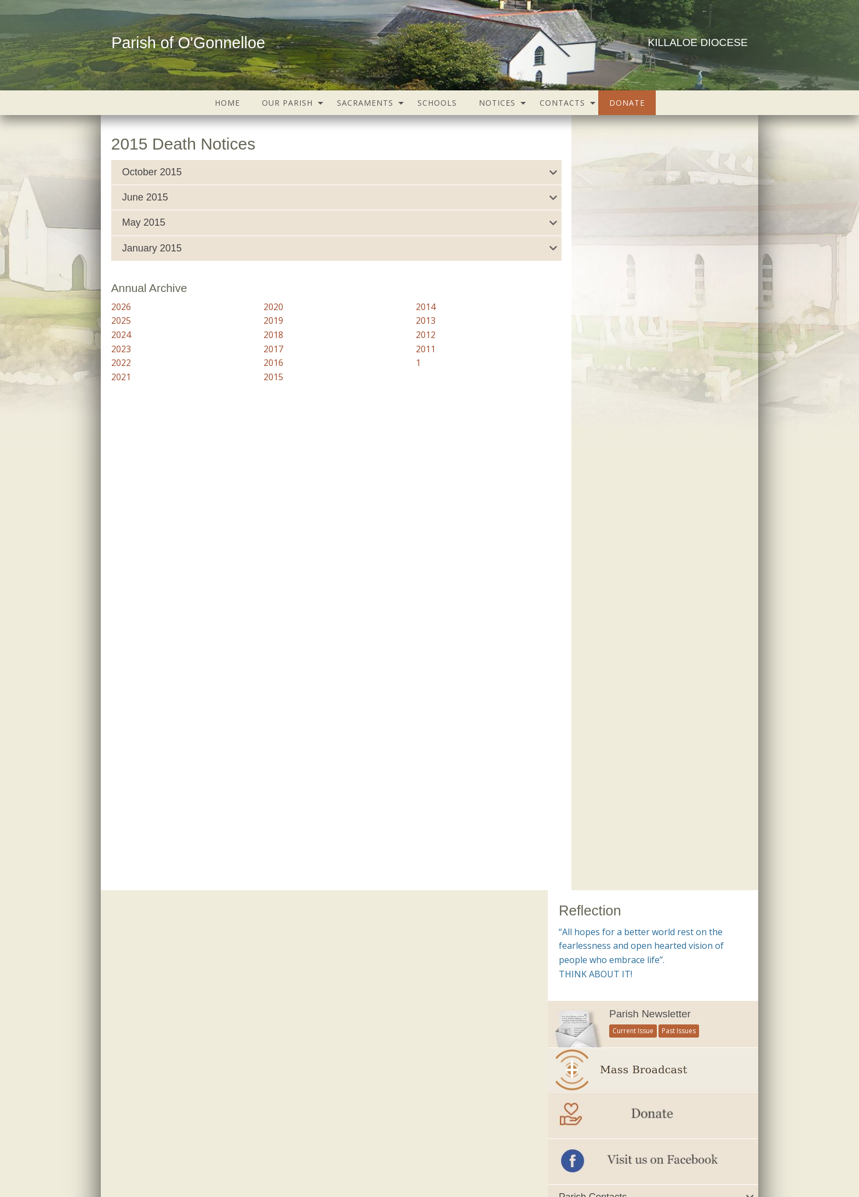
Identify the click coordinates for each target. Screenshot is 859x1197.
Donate (627, 103)
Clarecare (363, 995)
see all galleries (609, 868)
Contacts (562, 103)
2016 (266, 363)
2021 (121, 377)
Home (227, 103)
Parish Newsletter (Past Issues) (173, 950)
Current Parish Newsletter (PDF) (175, 928)
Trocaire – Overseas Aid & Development (419, 1062)
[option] (653, 760)
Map (382, 1130)
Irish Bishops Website (385, 1017)
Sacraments (365, 103)
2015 (266, 377)
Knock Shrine (369, 1040)
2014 (410, 307)
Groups (256, 1130)
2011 (410, 349)
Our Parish (287, 103)
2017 (266, 349)
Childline (361, 950)
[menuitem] (227, 102)
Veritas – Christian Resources (398, 1084)
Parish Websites (583, 1160)
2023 (121, 349)
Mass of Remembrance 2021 (653, 825)
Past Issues (679, 255)
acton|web (677, 1160)
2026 (121, 307)
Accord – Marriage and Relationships (412, 928)
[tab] (324, 172)
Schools (437, 103)
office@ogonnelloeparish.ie (191, 1172)
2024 (121, 335)
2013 (410, 320)
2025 (121, 320)
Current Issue (633, 255)
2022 (121, 363)
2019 (266, 320)
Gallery (349, 1130)
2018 (266, 335)
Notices (497, 103)
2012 (410, 335)
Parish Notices (143, 973)
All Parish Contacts (595, 500)
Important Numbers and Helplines (620, 523)
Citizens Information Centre (395, 973)
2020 (266, 307)
